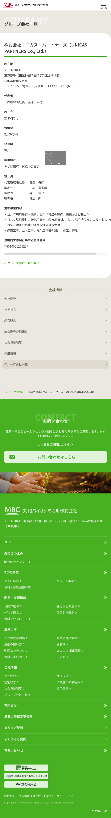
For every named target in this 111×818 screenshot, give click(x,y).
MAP (14, 528)
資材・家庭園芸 (14, 658)
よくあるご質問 (15, 740)
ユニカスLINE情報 (69, 652)
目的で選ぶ (11, 608)
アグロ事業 (11, 583)
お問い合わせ (13, 752)
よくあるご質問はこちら (53, 446)
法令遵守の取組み (16, 333)
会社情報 (18, 391)
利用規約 (9, 797)
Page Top (101, 810)
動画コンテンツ (14, 652)
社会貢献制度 (13, 344)
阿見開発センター (16, 563)
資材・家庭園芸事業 (17, 589)
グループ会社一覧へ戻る (23, 263)
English (48, 797)
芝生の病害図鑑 (14, 640)
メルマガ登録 (13, 729)
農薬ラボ (10, 631)
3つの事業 (11, 574)
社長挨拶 (10, 311)
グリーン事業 (65, 583)
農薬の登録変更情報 (18, 718)
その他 (61, 658)
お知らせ (10, 707)
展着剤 (61, 646)
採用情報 (10, 355)
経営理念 (10, 322)
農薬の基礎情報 (67, 640)
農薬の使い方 (13, 646)
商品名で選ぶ (65, 614)
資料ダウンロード (16, 620)
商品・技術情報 (15, 599)
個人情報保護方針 (30, 797)
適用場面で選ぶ (67, 608)
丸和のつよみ (13, 555)
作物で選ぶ (11, 614)
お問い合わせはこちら (56, 458)
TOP (6, 391)
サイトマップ (65, 797)
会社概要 (10, 300)
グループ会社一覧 (16, 366)
